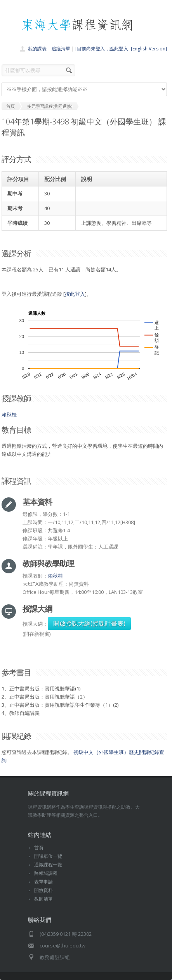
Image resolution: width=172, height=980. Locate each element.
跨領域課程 (45, 873)
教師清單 (43, 898)
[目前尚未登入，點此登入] (102, 48)
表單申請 (43, 881)
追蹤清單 (61, 48)
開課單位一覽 (48, 856)
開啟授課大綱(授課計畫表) (89, 623)
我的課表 (37, 48)
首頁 (38, 847)
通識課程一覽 (48, 864)
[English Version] (149, 48)
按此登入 (75, 293)
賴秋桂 (9, 414)
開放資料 (43, 890)
